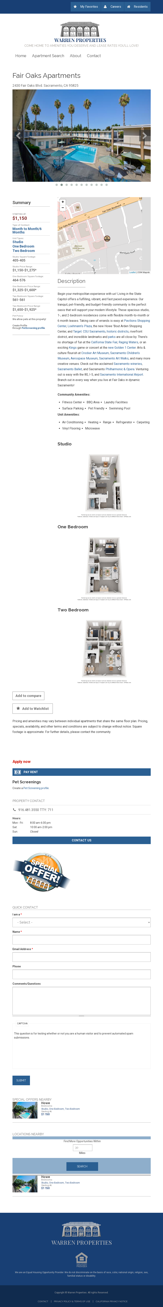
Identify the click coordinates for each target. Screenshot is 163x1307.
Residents (141, 6)
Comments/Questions (26, 983)
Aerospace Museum (84, 358)
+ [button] (62, 202)
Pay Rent (31, 772)
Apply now (21, 761)
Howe (45, 1103)
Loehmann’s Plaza (80, 326)
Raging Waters (128, 342)
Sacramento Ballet (70, 369)
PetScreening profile (33, 328)
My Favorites (89, 6)
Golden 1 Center (125, 347)
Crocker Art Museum (95, 353)
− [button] (62, 208)
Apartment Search (48, 55)
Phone (16, 966)
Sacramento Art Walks (114, 358)
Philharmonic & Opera (120, 369)
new (111, 347)
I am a (17, 914)
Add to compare (28, 696)
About (75, 55)
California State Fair (104, 342)
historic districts (118, 331)
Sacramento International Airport (121, 374)
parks (112, 337)
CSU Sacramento (94, 331)
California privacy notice (112, 1301)
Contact (94, 55)
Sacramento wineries (128, 364)
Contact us (81, 840)
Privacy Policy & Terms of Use (72, 1301)
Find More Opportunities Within (82, 1141)
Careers (116, 6)
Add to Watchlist (35, 709)
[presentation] (30, 1053)
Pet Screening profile (36, 788)
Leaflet (132, 272)
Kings (73, 347)
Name (17, 931)
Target (77, 331)
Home (20, 55)
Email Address (22, 949)
